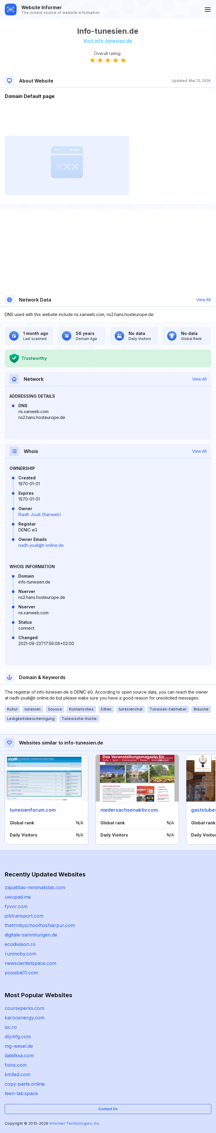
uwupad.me (18, 897)
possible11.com (21, 973)
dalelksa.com (19, 1055)
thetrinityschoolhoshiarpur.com (40, 925)
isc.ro (11, 1027)
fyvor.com (16, 906)
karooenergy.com (24, 1018)
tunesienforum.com (33, 810)
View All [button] (203, 299)
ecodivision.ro (20, 944)
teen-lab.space (21, 1093)
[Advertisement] (108, 118)
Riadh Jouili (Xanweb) (39, 514)
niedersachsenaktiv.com (129, 810)
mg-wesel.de (19, 1046)
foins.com (16, 1065)
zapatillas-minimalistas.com (35, 887)
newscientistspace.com (30, 963)
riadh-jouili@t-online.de (41, 545)
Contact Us (108, 1109)
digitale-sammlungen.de (31, 935)
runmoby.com (20, 954)
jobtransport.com (24, 916)
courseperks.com (24, 1008)
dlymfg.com (18, 1036)
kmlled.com (17, 1074)
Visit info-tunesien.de (107, 40)
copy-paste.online (25, 1084)
